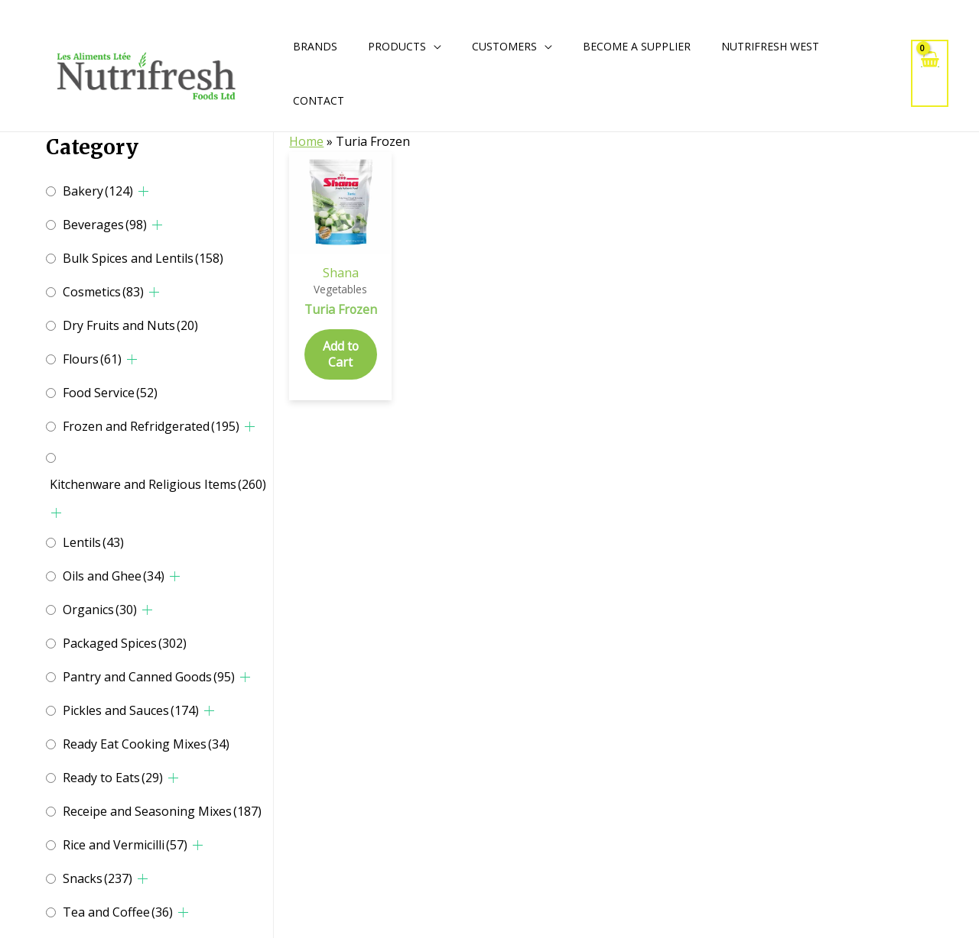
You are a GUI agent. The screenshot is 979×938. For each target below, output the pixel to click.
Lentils (93, 542)
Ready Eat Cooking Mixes (146, 744)
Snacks (97, 878)
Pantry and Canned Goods (149, 676)
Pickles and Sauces (131, 710)
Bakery (98, 191)
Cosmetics (103, 291)
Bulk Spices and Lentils (143, 258)
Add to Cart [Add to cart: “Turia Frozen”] (340, 370)
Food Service (110, 392)
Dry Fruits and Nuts (130, 325)
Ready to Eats (113, 777)
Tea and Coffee (118, 912)
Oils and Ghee (113, 576)
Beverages (105, 224)
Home (306, 141)
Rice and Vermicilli (125, 844)
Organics (100, 609)
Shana (341, 272)
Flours (92, 359)
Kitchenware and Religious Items (158, 484)
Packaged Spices (125, 643)
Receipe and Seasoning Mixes (162, 811)
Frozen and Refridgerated (151, 426)
